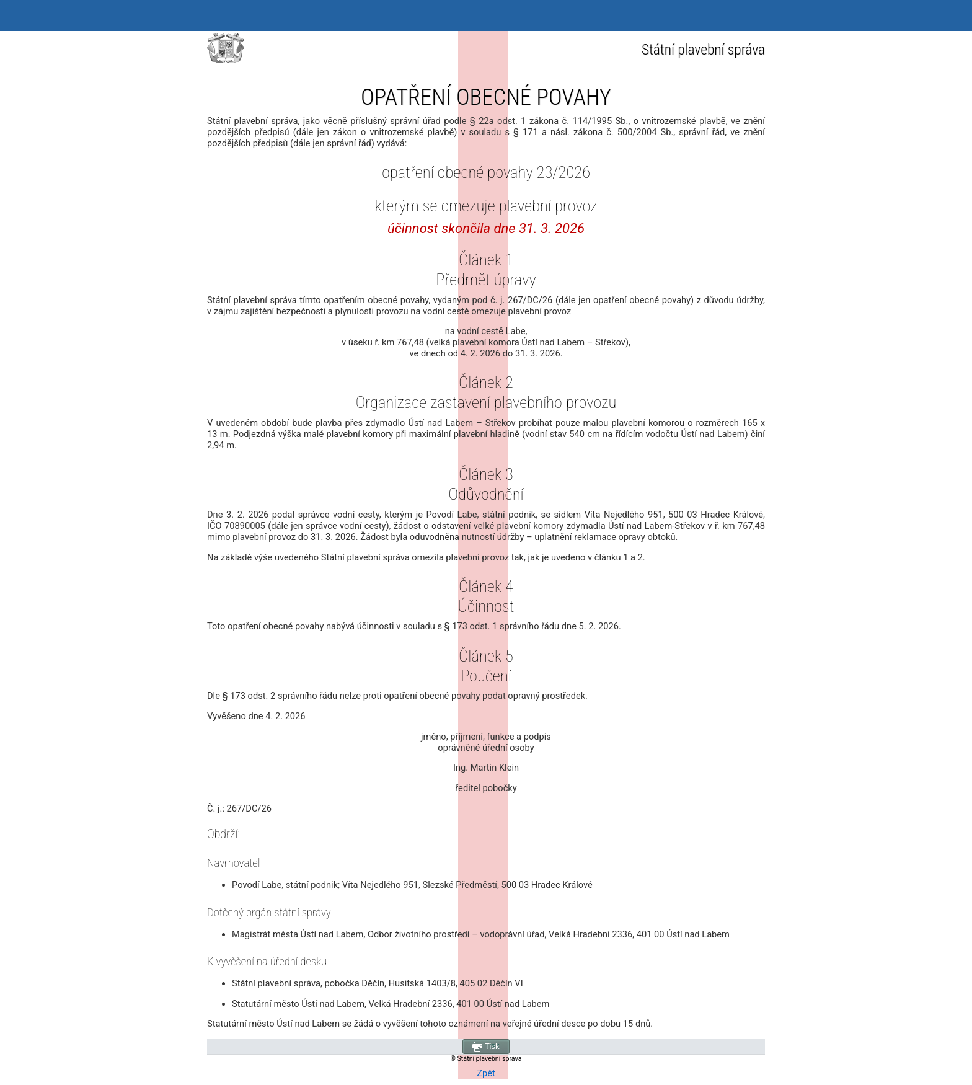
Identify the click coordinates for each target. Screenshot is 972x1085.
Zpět (486, 1073)
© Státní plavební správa (486, 1059)
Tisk (485, 1047)
